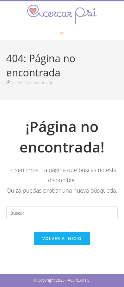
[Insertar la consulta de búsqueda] (62, 212)
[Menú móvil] (62, 34)
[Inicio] (8, 82)
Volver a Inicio (62, 238)
